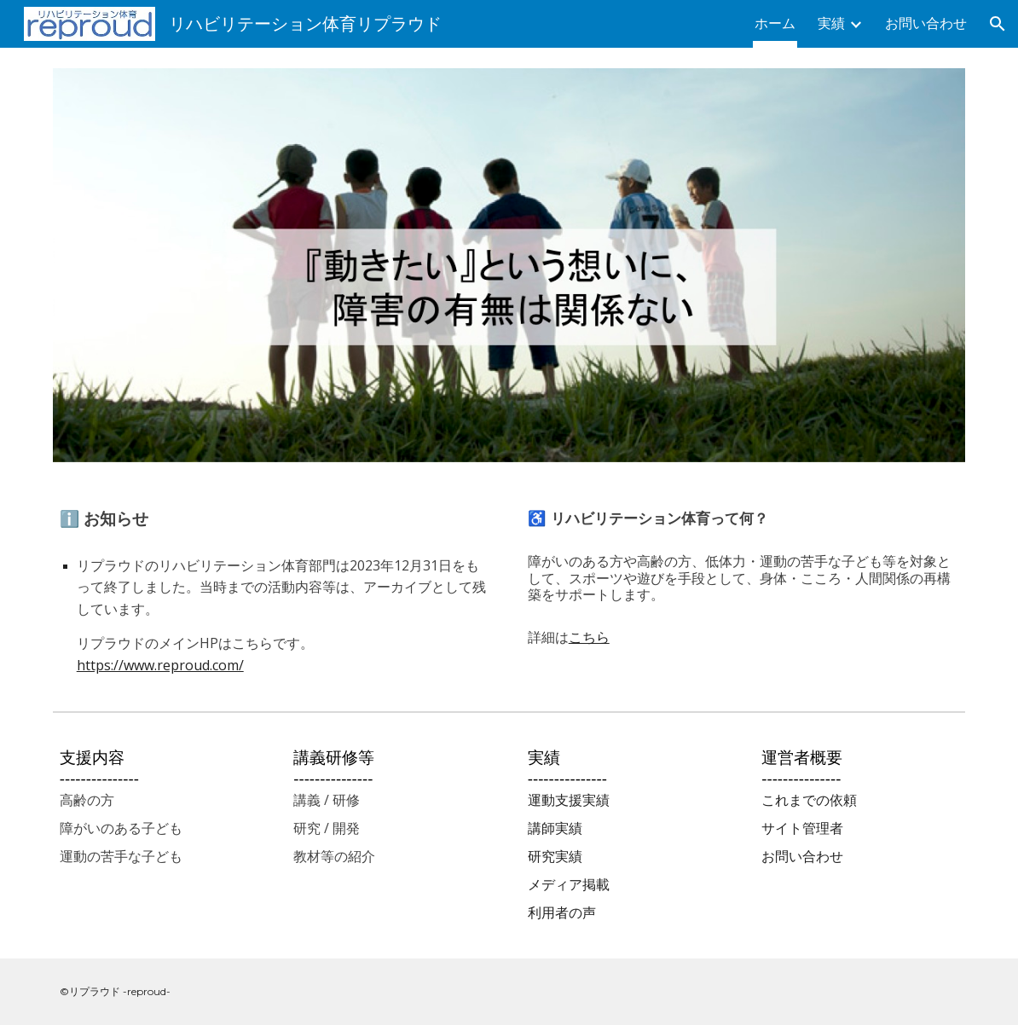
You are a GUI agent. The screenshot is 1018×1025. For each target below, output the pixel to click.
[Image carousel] (509, 265)
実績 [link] (831, 23)
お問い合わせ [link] (926, 23)
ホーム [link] (775, 23)
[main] (275, 593)
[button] (997, 23)
